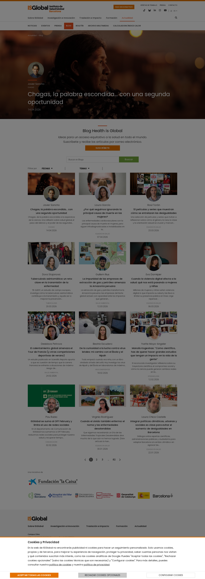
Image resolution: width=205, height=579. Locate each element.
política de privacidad (96, 564)
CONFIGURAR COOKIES (171, 575)
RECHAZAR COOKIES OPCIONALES (102, 575)
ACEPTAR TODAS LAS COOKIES (34, 575)
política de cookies (60, 564)
